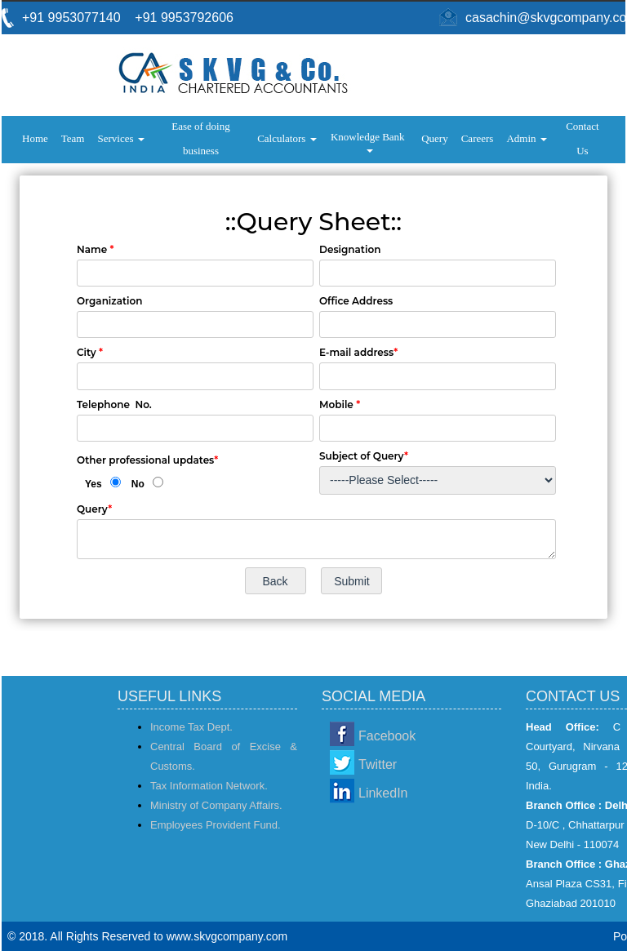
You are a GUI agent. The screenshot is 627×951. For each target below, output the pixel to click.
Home (35, 138)
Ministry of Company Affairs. (216, 805)
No (138, 484)
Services (120, 138)
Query (434, 138)
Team (73, 138)
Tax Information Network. (209, 786)
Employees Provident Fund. (215, 825)
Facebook (387, 736)
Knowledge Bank (369, 142)
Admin (526, 138)
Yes (93, 484)
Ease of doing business (200, 138)
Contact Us (582, 138)
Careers (477, 138)
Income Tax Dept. (191, 727)
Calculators (286, 138)
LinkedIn (383, 793)
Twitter (377, 764)
